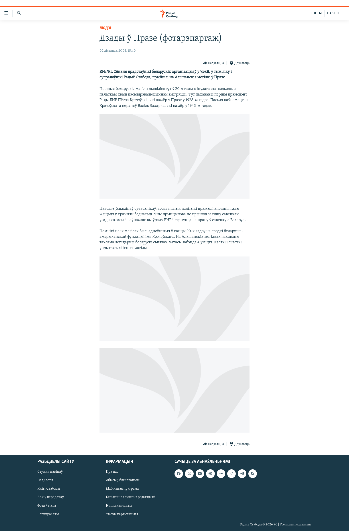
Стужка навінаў (50, 472)
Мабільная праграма (122, 488)
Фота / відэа (46, 505)
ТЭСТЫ (316, 13)
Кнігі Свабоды (48, 488)
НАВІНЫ (333, 13)
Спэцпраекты (48, 514)
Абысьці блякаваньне (123, 480)
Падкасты (45, 480)
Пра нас (112, 472)
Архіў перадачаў (50, 497)
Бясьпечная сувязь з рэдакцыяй (130, 497)
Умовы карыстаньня (122, 514)
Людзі (105, 28)
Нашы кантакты (119, 505)
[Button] (213, 63)
